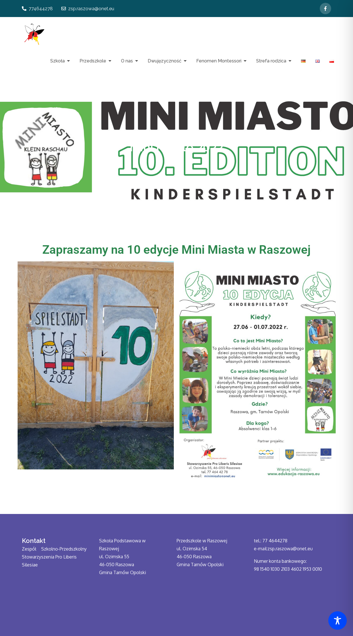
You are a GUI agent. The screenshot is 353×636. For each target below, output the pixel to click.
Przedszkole (93, 61)
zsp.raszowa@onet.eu (87, 8)
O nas (127, 61)
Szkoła (57, 61)
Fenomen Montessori (218, 61)
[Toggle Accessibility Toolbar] (337, 620)
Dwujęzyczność (164, 61)
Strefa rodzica (271, 61)
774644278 (37, 8)
